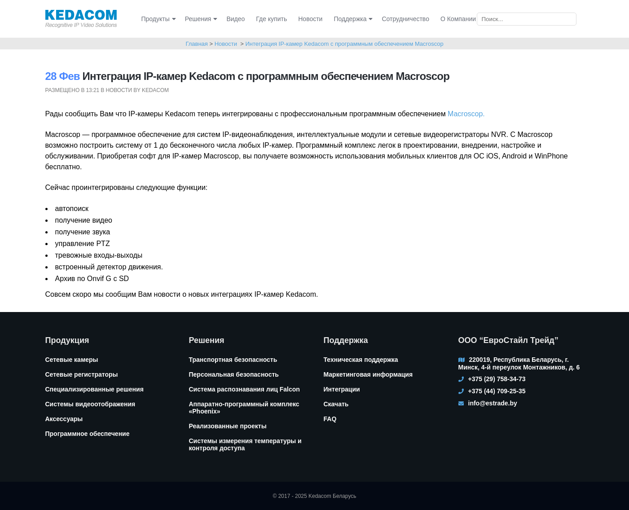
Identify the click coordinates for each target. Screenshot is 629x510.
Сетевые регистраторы (81, 374)
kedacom (155, 90)
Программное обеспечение (87, 433)
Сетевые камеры (71, 359)
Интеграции (342, 389)
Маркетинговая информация (368, 374)
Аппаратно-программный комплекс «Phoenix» (244, 407)
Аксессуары (64, 418)
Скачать (336, 404)
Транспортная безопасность (233, 359)
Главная (196, 43)
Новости (226, 43)
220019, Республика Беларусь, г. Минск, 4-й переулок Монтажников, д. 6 (519, 363)
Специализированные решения (94, 389)
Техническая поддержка (361, 359)
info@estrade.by (492, 403)
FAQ (330, 418)
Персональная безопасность (234, 374)
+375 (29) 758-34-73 (497, 378)
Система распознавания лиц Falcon (244, 389)
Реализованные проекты (228, 426)
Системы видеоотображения (90, 404)
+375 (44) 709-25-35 (497, 391)
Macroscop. (466, 114)
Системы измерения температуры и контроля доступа (245, 444)
